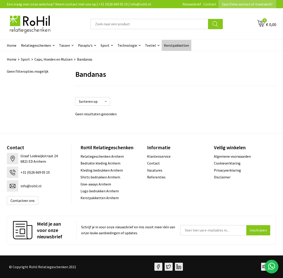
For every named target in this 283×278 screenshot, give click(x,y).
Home (11, 45)
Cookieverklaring (227, 163)
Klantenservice (159, 156)
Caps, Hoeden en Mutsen (53, 59)
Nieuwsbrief (191, 4)
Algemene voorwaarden (232, 156)
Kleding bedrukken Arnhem (101, 170)
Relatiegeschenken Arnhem (102, 156)
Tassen (64, 45)
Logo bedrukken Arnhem (99, 191)
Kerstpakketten (176, 45)
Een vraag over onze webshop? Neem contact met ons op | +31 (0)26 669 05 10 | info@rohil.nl (79, 4)
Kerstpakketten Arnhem (99, 198)
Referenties (156, 177)
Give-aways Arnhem (95, 184)
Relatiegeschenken (36, 45)
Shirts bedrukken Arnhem (100, 177)
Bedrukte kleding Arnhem (100, 163)
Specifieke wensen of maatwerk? (247, 4)
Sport (105, 45)
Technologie (127, 45)
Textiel (150, 45)
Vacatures (154, 170)
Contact (209, 4)
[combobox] (149, 24)
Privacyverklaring (227, 170)
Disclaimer (222, 177)
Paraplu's (85, 45)
